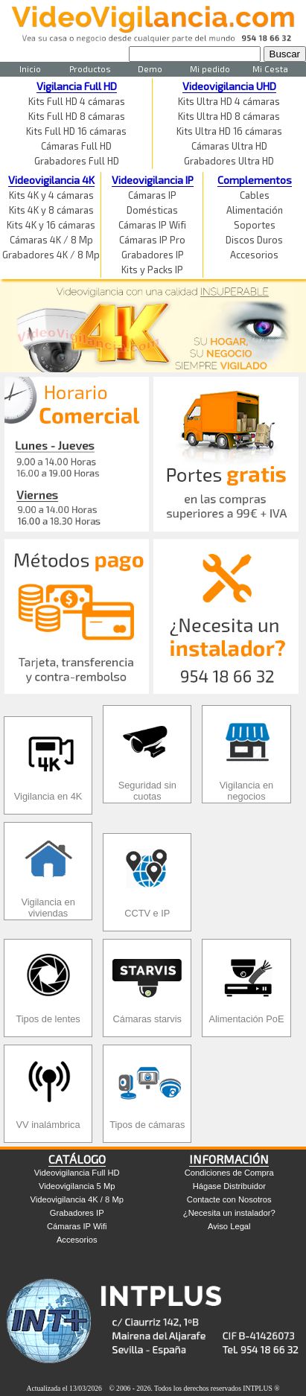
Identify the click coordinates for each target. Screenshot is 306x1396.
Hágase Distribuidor (229, 1186)
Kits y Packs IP (152, 269)
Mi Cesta (270, 69)
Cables (255, 195)
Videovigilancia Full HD (77, 1172)
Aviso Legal (229, 1226)
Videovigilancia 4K (51, 179)
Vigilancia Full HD (76, 86)
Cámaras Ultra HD (229, 146)
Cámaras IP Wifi (152, 225)
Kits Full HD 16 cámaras (76, 131)
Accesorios (254, 255)
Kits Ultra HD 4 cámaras (229, 101)
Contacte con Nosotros (229, 1199)
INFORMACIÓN (229, 1159)
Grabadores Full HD (76, 161)
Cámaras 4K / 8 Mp (51, 240)
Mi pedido (210, 69)
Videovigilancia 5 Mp (77, 1186)
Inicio (30, 69)
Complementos (254, 179)
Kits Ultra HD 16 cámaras (229, 131)
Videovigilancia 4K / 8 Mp (77, 1199)
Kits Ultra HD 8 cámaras (229, 116)
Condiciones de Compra (229, 1172)
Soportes (254, 225)
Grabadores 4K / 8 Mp (51, 255)
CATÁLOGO (77, 1159)
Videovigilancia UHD (229, 86)
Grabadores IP (152, 255)
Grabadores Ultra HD (229, 161)
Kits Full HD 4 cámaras (76, 101)
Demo (150, 69)
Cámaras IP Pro (152, 240)
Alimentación (254, 210)
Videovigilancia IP (153, 179)
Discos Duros (254, 240)
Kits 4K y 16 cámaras (51, 225)
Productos (90, 69)
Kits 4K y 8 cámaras (51, 210)
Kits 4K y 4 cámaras (51, 195)
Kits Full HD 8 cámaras (76, 116)
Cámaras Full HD (76, 146)
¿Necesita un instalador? (229, 1212)
